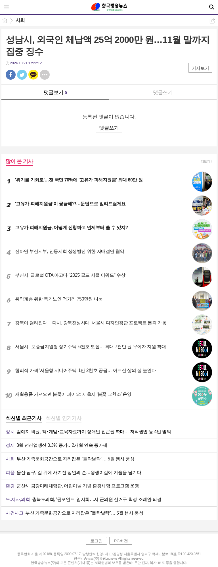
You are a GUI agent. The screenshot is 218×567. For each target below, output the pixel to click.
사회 (20, 20)
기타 (45, 75)
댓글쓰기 (163, 92)
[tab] (24, 418)
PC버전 (121, 540)
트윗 (22, 75)
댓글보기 (55, 92)
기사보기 (200, 68)
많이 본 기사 (19, 161)
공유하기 (212, 21)
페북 (11, 75)
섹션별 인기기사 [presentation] (64, 418)
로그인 (96, 540)
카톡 (33, 75)
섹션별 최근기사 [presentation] (24, 418)
